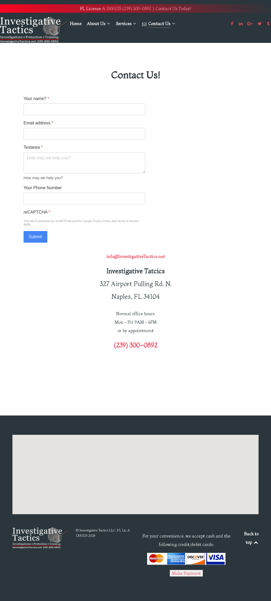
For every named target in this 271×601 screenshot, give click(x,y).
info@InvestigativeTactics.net (135, 256)
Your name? (36, 98)
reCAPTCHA (37, 212)
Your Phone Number (43, 188)
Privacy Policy (102, 221)
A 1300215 (111, 8)
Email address (38, 123)
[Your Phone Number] (84, 198)
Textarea (33, 147)
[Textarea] (84, 162)
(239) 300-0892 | (138, 8)
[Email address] (84, 133)
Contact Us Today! (173, 8)
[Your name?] (84, 109)
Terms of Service (128, 221)
